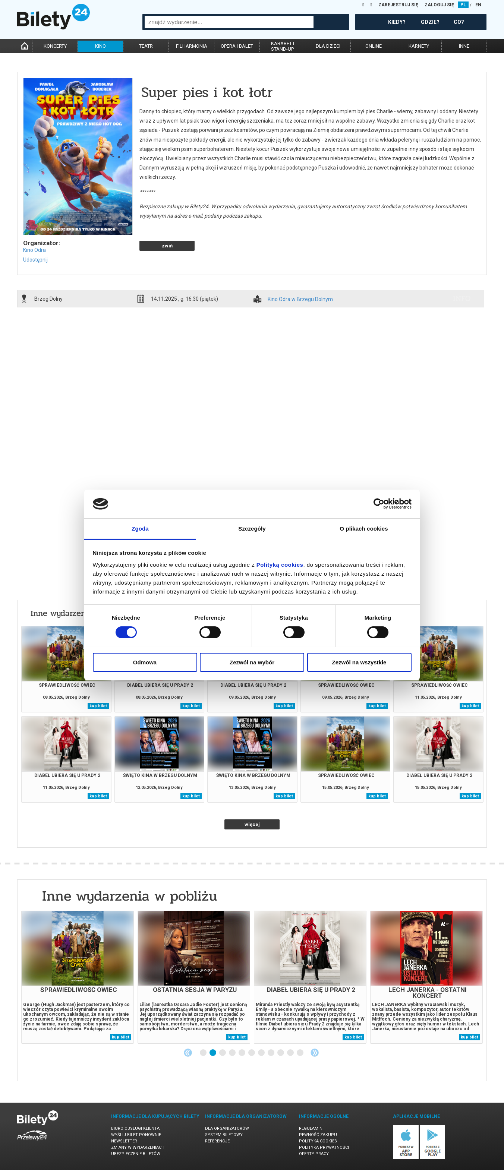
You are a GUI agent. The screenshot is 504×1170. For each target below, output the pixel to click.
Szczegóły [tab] (251, 528)
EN (478, 4)
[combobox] (229, 22)
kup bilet (98, 705)
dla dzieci (328, 46)
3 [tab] (223, 1053)
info (462, 298)
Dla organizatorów (227, 1128)
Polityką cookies (279, 565)
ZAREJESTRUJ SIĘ (398, 4)
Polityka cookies (318, 1141)
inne (464, 46)
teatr (146, 46)
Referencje (217, 1141)
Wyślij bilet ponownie (136, 1134)
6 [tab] (252, 1053)
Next (315, 1053)
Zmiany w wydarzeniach (137, 1147)
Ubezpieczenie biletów (135, 1153)
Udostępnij (35, 260)
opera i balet (237, 46)
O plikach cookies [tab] (364, 528)
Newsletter (124, 1141)
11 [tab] (300, 1053)
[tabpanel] (77, 977)
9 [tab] (281, 1053)
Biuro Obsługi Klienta (135, 1128)
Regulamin (310, 1128)
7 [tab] (261, 1053)
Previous (188, 1053)
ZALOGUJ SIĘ (439, 4)
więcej (252, 824)
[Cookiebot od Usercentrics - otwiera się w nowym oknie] (379, 503)
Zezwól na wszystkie (359, 662)
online (373, 46)
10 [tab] (290, 1053)
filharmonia (191, 46)
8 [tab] (271, 1053)
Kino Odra (34, 250)
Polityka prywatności (324, 1147)
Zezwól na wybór (252, 662)
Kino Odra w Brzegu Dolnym (300, 299)
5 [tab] (242, 1053)
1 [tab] (203, 1053)
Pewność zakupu (318, 1134)
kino (100, 46)
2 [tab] (213, 1053)
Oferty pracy (314, 1153)
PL (463, 4)
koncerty (55, 46)
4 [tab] (232, 1053)
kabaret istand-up (282, 46)
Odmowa (145, 662)
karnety (419, 46)
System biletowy (224, 1134)
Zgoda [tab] (140, 528)
